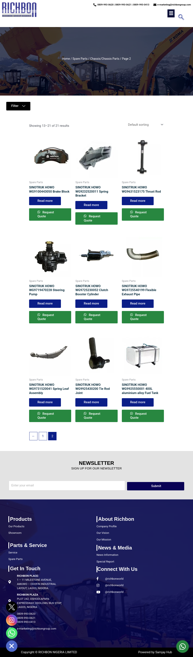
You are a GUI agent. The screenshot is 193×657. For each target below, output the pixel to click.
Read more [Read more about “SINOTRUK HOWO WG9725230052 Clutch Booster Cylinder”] (91, 303)
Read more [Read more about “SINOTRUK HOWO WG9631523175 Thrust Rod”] (137, 201)
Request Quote (45, 214)
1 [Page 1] (43, 436)
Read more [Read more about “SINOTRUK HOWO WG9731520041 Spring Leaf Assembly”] (45, 402)
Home (66, 58)
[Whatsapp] (11, 633)
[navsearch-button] (180, 17)
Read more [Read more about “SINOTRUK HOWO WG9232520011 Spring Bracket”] (91, 205)
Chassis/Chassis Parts (105, 58)
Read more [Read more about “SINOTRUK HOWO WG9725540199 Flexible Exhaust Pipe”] (137, 303)
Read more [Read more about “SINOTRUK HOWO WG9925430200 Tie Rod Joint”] (91, 402)
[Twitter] (11, 607)
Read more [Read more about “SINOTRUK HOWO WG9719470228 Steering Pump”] (45, 303)
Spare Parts (80, 58)
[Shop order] (145, 124)
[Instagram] (11, 620)
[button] (171, 13)
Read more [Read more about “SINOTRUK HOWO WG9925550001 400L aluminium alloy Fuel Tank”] (137, 402)
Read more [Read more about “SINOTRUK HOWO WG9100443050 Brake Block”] (45, 201)
